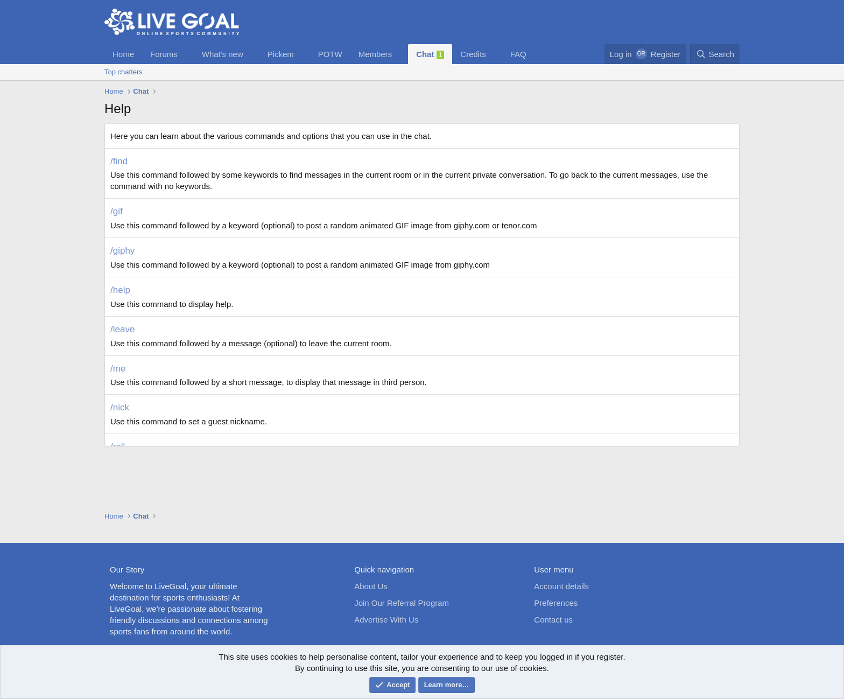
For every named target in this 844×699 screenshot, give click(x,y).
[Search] (715, 54)
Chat (430, 54)
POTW (330, 54)
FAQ (518, 54)
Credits (473, 54)
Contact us (553, 619)
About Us (371, 586)
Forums (164, 54)
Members (375, 54)
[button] (186, 54)
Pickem (281, 54)
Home (123, 54)
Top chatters (123, 72)
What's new (222, 54)
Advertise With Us (386, 619)
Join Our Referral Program (401, 602)
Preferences (556, 602)
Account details (561, 586)
